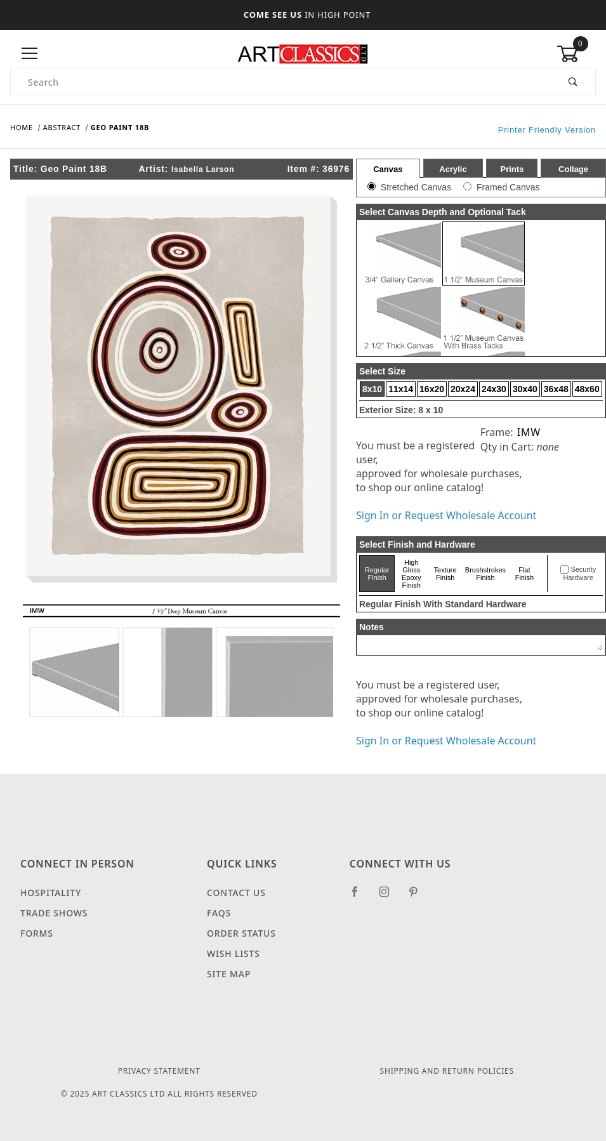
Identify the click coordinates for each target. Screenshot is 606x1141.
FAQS (219, 913)
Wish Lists (233, 953)
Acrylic (452, 169)
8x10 (372, 389)
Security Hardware (579, 573)
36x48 (556, 389)
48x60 (587, 389)
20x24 (463, 389)
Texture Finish (445, 573)
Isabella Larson (202, 169)
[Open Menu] (29, 54)
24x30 (494, 389)
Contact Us (236, 893)
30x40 (525, 389)
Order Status (241, 933)
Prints (512, 169)
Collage (573, 169)
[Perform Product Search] (573, 82)
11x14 (400, 389)
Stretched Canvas (416, 187)
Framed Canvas (508, 187)
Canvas (387, 169)
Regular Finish (377, 573)
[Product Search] (281, 82)
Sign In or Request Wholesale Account (446, 515)
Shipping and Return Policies (447, 1070)
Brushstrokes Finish (485, 573)
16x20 (431, 389)
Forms (36, 933)
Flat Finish (524, 573)
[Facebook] (360, 897)
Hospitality (50, 893)
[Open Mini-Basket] (576, 54)
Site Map (229, 974)
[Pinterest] (418, 897)
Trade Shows (54, 913)
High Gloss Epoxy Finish (411, 573)
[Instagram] (389, 897)
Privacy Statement (159, 1070)
